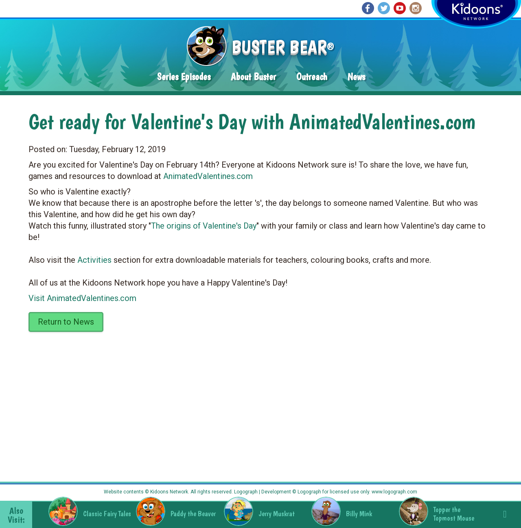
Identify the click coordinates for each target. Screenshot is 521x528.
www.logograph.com (393, 492)
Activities (94, 260)
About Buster (253, 77)
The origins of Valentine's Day (203, 226)
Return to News (66, 322)
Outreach (311, 77)
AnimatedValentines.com (208, 176)
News (356, 77)
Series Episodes (183, 77)
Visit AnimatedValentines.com (82, 298)
